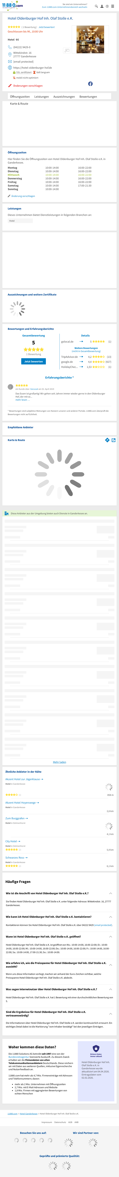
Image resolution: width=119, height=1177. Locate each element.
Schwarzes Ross (14, 857)
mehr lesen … (22, 399)
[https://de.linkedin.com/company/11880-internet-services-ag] (50, 1140)
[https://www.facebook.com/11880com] (16, 1140)
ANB (76, 1122)
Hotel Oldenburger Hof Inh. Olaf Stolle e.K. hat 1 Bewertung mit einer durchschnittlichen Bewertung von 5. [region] (59, 999)
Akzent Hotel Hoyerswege (20, 802)
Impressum (47, 1122)
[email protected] (103, 925)
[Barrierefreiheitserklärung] (108, 6)
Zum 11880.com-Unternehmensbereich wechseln (64, 7)
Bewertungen (88, 96)
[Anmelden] (103, 6)
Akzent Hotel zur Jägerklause (22, 779)
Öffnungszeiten (20, 96)
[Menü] (114, 6)
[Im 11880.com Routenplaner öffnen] (107, 439)
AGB (70, 1122)
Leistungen (41, 96)
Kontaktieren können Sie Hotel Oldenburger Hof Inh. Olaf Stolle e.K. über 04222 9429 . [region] (59, 925)
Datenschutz (60, 1122)
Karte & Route (19, 103)
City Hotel (11, 841)
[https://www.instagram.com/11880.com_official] (33, 1140)
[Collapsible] (110, 893)
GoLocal (34, 389)
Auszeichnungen (64, 96)
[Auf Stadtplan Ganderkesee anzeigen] (113, 439)
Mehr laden (59, 762)
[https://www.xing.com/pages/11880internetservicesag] (42, 1140)
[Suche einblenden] (97, 6)
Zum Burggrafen (14, 818)
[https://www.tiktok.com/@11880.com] (25, 1140)
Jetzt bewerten (33, 361)
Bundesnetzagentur (19, 1056)
